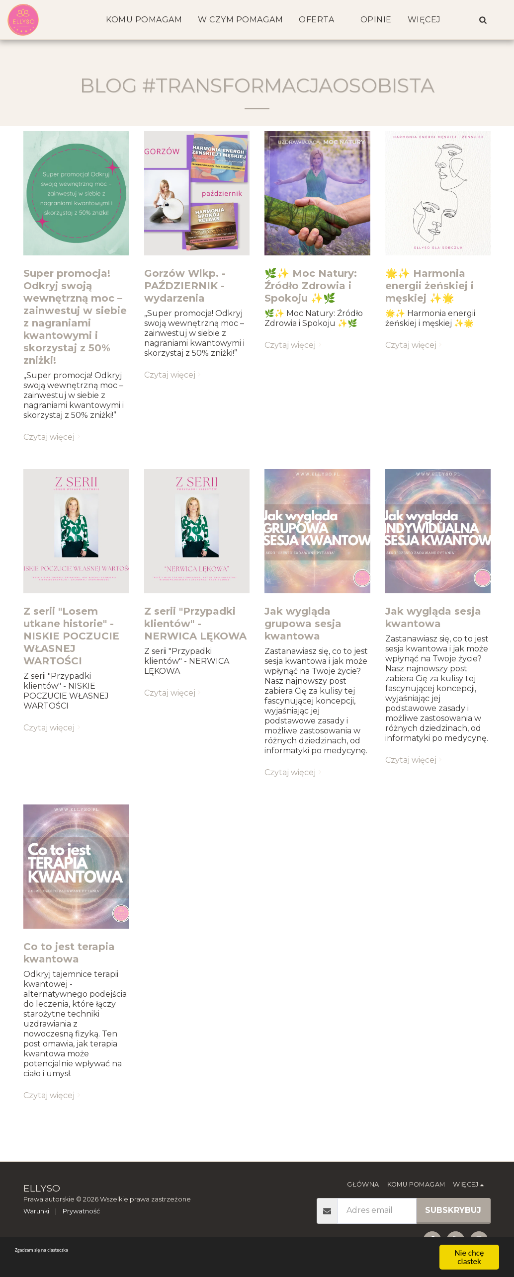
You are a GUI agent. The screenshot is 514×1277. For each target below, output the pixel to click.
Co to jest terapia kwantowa (69, 953)
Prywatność (81, 1211)
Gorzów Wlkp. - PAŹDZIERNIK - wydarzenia (185, 285)
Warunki (36, 1211)
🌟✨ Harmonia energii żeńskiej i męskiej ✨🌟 (429, 285)
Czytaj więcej (53, 437)
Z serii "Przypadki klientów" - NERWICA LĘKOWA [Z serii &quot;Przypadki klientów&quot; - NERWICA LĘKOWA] (195, 623)
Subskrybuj (453, 1210)
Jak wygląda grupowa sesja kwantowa (303, 623)
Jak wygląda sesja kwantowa (433, 617)
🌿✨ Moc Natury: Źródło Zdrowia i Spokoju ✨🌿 (310, 285)
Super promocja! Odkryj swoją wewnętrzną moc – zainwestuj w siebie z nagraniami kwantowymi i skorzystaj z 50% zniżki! (75, 316)
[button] (482, 20)
